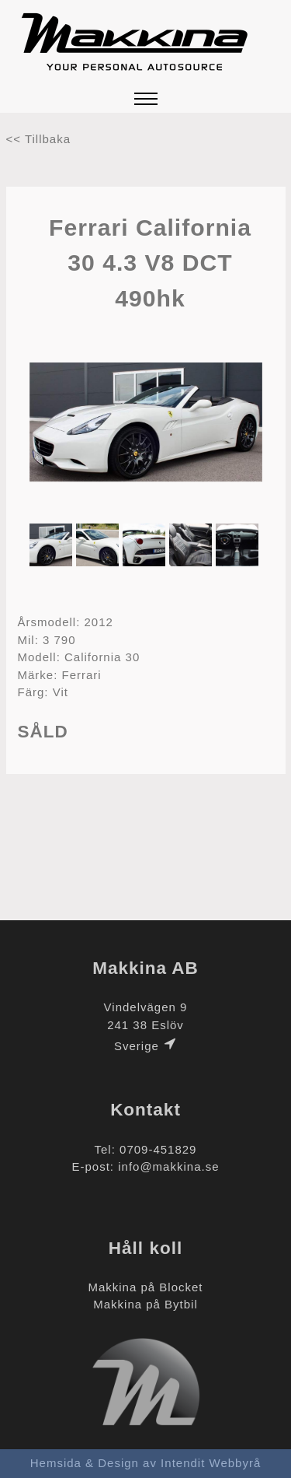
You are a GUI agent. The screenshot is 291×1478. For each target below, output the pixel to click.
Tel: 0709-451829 (146, 1149)
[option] (145, 424)
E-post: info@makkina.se (146, 1166)
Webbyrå (236, 1462)
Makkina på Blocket (145, 1287)
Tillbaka (48, 138)
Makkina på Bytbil (145, 1304)
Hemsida (55, 1462)
